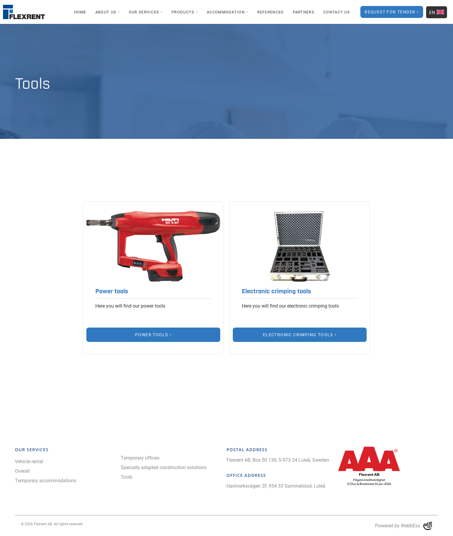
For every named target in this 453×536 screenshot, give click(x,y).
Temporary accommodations (45, 480)
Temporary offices (140, 457)
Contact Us (336, 12)
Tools (126, 477)
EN (436, 12)
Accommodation (226, 12)
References (270, 12)
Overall (22, 471)
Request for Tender (390, 12)
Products (183, 12)
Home (80, 12)
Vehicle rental (29, 461)
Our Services (144, 12)
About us (105, 12)
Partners (303, 12)
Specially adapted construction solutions (163, 467)
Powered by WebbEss (403, 525)
